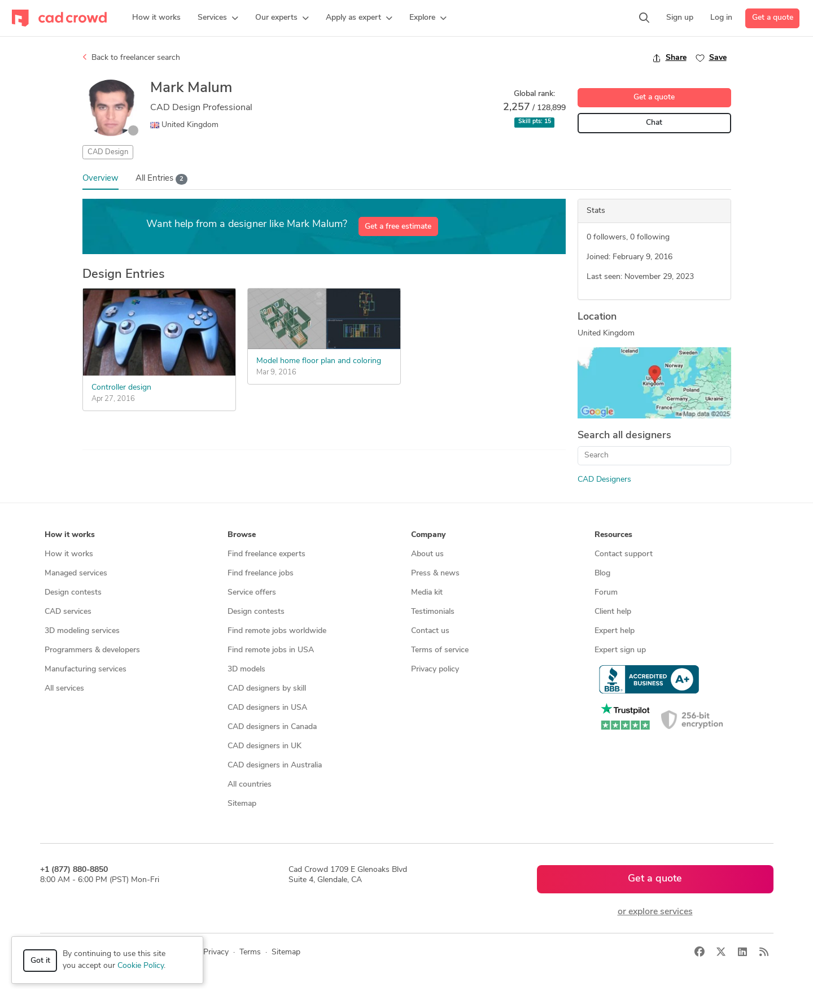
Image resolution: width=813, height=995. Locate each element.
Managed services (76, 573)
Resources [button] (613, 535)
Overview (100, 178)
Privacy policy (435, 669)
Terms (250, 952)
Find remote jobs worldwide (277, 631)
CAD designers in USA (267, 708)
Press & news (435, 573)
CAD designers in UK (264, 746)
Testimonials (432, 612)
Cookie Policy (140, 966)
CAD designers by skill (267, 688)
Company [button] (428, 535)
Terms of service (440, 650)
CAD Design (108, 152)
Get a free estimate (398, 226)
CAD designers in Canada (272, 727)
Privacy (216, 952)
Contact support (624, 554)
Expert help (615, 631)
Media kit (427, 592)
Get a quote (772, 18)
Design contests (73, 592)
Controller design (121, 387)
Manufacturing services (85, 669)
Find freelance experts (266, 554)
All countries (250, 784)
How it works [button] (70, 535)
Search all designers (624, 435)
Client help (613, 612)
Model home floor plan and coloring (318, 361)
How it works (69, 554)
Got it (40, 961)
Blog (602, 573)
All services (64, 688)
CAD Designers (604, 479)
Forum (606, 592)
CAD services (68, 612)
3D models (246, 669)
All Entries (162, 179)
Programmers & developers (92, 650)
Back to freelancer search (131, 57)
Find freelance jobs (261, 573)
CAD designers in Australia (275, 765)
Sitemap (242, 804)
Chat (654, 123)
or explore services (655, 912)
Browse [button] (242, 535)
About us (427, 554)
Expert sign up (620, 650)
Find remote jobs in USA (271, 650)
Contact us (430, 631)
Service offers (252, 592)
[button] (218, 18)
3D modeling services (82, 631)
